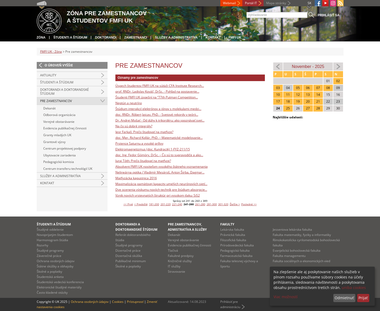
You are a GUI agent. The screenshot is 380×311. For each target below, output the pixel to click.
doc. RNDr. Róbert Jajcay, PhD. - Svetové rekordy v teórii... (156, 114)
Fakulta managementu (289, 256)
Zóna (41, 37)
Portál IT (251, 3)
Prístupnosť (135, 301)
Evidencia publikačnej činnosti (65, 128)
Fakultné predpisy (181, 256)
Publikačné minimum (130, 261)
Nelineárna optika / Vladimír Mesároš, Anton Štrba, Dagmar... (160, 172)
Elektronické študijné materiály (59, 287)
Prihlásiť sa (328, 15)
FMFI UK (235, 37)
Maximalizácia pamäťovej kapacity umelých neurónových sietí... (161, 184)
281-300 (212, 204)
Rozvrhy (42, 245)
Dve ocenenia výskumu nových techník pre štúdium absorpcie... (161, 189)
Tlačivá (173, 250)
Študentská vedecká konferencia (60, 282)
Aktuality (48, 75)
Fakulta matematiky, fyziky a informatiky (302, 235)
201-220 (165, 204)
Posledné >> (249, 204)
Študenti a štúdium (70, 37)
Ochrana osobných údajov (55, 261)
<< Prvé (128, 204)
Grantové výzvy (54, 142)
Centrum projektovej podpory (64, 148)
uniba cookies (354, 287)
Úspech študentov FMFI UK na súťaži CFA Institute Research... (159, 85)
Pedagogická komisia (58, 162)
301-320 (223, 204)
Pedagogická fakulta (235, 250)
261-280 (200, 204)
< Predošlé (141, 204)
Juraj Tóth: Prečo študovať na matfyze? (143, 161)
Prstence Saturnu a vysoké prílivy (139, 143)
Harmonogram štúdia (52, 240)
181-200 (154, 204)
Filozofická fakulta (233, 240)
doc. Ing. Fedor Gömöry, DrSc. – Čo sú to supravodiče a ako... (159, 155)
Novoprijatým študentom (55, 235)
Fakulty (227, 224)
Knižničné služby (180, 261)
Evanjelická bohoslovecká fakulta (296, 250)
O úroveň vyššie (59, 65)
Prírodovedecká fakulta (237, 245)
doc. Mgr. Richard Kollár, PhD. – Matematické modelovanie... (159, 137)
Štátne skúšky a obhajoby (55, 266)
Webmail (229, 3)
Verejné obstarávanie (58, 121)
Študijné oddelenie (50, 229)
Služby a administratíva (176, 37)
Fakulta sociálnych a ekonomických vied (301, 261)
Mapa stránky (276, 3)
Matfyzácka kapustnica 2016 (136, 178)
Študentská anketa (50, 277)
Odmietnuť (344, 297)
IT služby (174, 266)
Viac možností (286, 296)
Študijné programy (50, 250)
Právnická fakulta (232, 235)
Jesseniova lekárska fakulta (292, 229)
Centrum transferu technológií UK (67, 168)
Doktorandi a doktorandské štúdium (64, 91)
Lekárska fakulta (232, 229)
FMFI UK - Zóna (51, 51)
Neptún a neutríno (128, 103)
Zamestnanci (135, 37)
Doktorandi (105, 37)
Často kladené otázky (52, 292)
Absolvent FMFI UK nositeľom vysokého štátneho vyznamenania (161, 166)
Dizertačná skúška (128, 256)
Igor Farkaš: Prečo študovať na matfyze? (144, 132)
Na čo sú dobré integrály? (133, 126)
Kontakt (213, 37)
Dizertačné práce (128, 250)
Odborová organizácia (59, 115)
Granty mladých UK (57, 135)
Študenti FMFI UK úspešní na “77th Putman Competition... (156, 97)
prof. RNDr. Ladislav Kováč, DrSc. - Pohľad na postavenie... (157, 91)
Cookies (118, 301)
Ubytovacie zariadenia (59, 155)
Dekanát (49, 108)
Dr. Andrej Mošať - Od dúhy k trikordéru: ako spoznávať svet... (160, 120)
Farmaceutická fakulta (236, 256)
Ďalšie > (235, 204)
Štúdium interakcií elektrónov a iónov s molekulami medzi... (158, 109)
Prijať (363, 297)
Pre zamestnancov (56, 101)
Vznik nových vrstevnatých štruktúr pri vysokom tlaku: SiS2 (157, 195)
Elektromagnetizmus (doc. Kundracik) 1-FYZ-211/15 (152, 149)
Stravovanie (176, 271)
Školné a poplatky (49, 271)
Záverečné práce (49, 256)
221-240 (177, 204)
